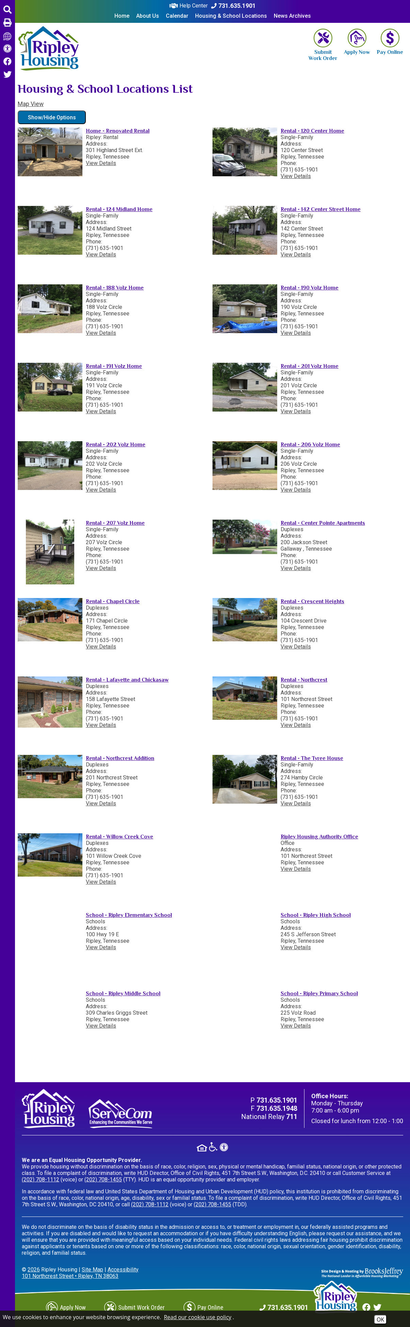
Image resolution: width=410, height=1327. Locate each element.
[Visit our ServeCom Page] (120, 1113)
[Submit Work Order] (323, 45)
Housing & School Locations (231, 16)
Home (121, 16)
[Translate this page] (7, 35)
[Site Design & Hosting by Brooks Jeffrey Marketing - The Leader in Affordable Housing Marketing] (362, 1272)
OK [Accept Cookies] (380, 1319)
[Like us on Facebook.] (7, 61)
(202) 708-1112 (40, 1179)
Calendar (177, 16)
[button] (7, 9)
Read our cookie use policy (197, 1317)
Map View (31, 104)
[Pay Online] (390, 42)
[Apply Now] (357, 42)
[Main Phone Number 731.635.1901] (233, 5)
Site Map (92, 1269)
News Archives (292, 16)
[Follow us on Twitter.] (7, 74)
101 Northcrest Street (70, 1276)
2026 (34, 1269)
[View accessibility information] (7, 48)
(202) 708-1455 (103, 1179)
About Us (147, 16)
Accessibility (123, 1269)
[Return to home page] (48, 48)
